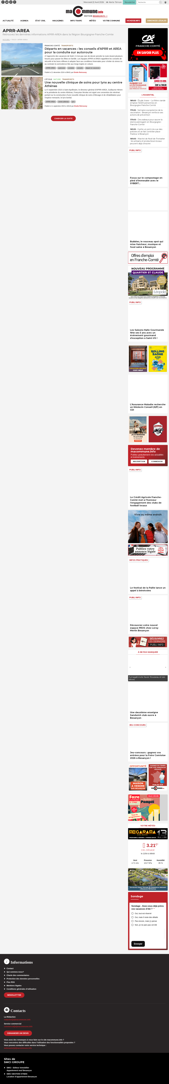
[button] (160, 2)
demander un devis (18, 1033)
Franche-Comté (52, 46)
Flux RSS (11, 982)
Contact (10, 968)
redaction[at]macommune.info (17, 1020)
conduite (71, 68)
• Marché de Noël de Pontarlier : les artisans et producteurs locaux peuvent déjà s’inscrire (147, 141)
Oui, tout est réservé (143, 913)
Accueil (6, 40)
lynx (73, 102)
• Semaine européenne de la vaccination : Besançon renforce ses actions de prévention (146, 112)
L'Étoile (48, 79)
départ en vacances (93, 68)
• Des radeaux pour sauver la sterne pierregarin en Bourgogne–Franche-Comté (146, 122)
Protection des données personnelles (23, 979)
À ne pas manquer (148, 652)
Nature (57, 79)
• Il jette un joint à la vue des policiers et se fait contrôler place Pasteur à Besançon (146, 131)
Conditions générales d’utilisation (21, 989)
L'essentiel (148, 95)
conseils (80, 68)
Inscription (139, 461)
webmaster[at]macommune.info (18, 1048)
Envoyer (138, 943)
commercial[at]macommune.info (18, 1026)
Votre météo (147, 825)
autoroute (61, 68)
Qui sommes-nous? (15, 972)
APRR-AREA (50, 68)
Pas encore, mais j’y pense (146, 921)
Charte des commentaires (18, 975)
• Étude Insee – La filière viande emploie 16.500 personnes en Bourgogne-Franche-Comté (147, 102)
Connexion (157, 461)
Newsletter (14, 995)
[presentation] (130, 667)
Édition (88, 16)
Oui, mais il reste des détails (146, 917)
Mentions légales (14, 986)
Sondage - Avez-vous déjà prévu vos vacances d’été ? (147, 907)
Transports (67, 46)
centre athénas (63, 102)
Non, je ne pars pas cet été (146, 925)
